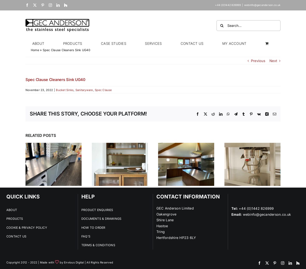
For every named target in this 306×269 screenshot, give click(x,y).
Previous (258, 61)
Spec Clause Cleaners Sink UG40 (55, 79)
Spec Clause (103, 90)
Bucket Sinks (65, 90)
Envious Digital (74, 262)
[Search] (222, 25)
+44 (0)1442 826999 (256, 208)
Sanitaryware (84, 90)
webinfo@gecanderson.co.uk (262, 5)
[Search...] (248, 25)
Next (273, 61)
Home (35, 50)
